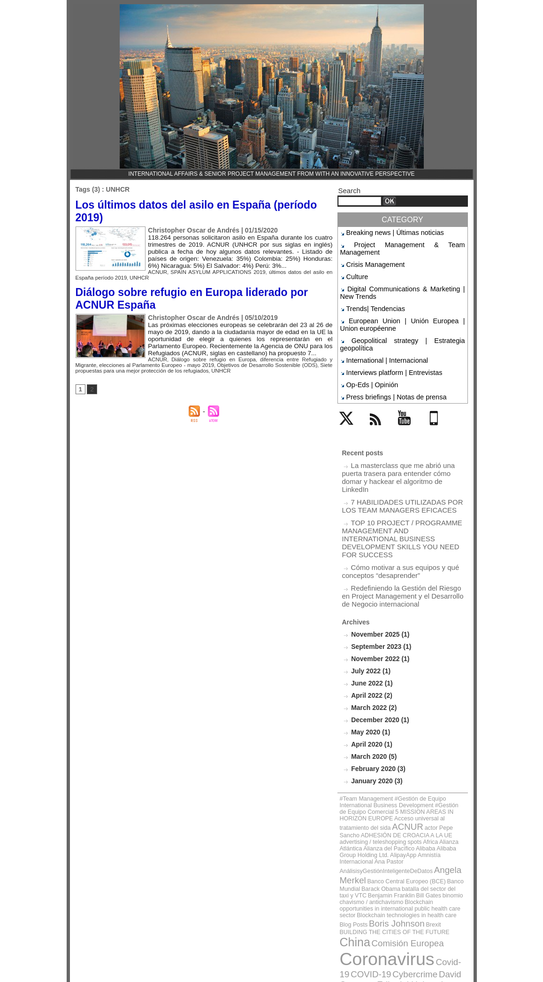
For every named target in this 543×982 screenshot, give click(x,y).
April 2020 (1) (370, 677)
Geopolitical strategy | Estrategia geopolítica (401, 321)
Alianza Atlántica (410, 758)
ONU (444, 894)
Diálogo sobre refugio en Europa (206, 351)
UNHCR (114, 273)
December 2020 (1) (378, 653)
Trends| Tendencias (370, 293)
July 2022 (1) (369, 606)
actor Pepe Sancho (433, 747)
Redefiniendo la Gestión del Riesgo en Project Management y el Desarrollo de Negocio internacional (398, 535)
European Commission (429, 862)
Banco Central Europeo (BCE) (371, 781)
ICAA (348, 878)
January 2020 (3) (375, 712)
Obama (423, 894)
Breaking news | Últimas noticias (387, 232)
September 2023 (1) (379, 583)
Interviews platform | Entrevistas (386, 343)
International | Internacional (380, 331)
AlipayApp (441, 763)
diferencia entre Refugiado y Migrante (289, 351)
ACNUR (156, 268)
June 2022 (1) (370, 618)
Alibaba (365, 763)
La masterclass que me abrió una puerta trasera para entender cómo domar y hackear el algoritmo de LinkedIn (403, 438)
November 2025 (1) (378, 571)
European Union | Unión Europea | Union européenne (402, 307)
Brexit (373, 812)
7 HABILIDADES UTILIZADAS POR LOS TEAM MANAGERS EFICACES (402, 461)
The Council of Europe (396, 902)
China (372, 821)
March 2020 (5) (372, 689)
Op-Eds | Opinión (368, 354)
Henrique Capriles (381, 870)
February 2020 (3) (376, 700)
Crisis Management (370, 254)
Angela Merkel (437, 775)
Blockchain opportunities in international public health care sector (397, 794)
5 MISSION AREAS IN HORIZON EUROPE (398, 737)
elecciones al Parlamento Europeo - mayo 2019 (127, 356)
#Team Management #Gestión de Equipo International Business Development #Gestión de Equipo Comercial (396, 732)
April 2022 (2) (370, 630)
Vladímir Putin (389, 921)
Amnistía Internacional (363, 768)
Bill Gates (350, 792)
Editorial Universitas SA (376, 854)
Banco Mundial (419, 781)
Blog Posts (432, 804)
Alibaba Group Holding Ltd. (402, 763)
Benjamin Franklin (442, 786)
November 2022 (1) (378, 595)
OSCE (350, 902)
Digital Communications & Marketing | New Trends (402, 279)
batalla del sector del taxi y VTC (389, 786)
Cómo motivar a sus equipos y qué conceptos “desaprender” (393, 513)
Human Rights (433, 870)
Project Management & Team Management (399, 243)
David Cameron (435, 846)
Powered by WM (271, 966)
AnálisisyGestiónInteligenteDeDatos (377, 776)
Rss (373, 397)
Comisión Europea (415, 822)
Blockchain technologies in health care (380, 804)
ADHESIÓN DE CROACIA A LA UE (376, 753)
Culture (355, 265)
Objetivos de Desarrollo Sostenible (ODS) (227, 356)
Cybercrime (391, 846)
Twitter (348, 397)
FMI (346, 870)
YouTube (409, 397)
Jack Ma (395, 886)
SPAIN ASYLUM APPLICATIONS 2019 (210, 268)
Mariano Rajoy (388, 894)
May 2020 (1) (369, 665)
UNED (392, 912)
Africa (386, 758)
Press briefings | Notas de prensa (387, 364)
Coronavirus (378, 834)
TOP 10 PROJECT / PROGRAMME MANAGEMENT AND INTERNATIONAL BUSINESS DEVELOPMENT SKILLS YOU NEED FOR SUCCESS (400, 487)
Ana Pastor (398, 768)
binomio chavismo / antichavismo (395, 792)
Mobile (435, 397)
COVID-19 (356, 846)
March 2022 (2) (372, 642)
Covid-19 (431, 837)
